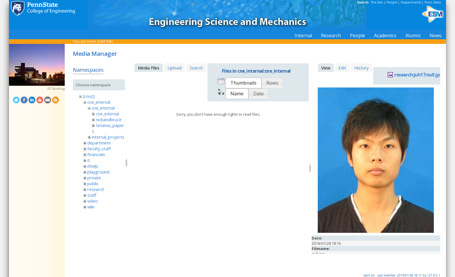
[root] (89, 96)
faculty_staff (99, 148)
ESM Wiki (105, 41)
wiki (90, 207)
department (99, 143)
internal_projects (108, 137)
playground (98, 172)
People (392, 2)
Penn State (433, 2)
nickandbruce (109, 119)
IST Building (56, 89)
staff (91, 195)
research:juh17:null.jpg (418, 75)
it (88, 160)
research (95, 189)
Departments (411, 2)
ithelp (92, 166)
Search (196, 68)
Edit (342, 68)
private (94, 178)
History (361, 68)
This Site (377, 2)
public (93, 183)
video (92, 201)
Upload (174, 68)
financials (96, 154)
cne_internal (98, 102)
